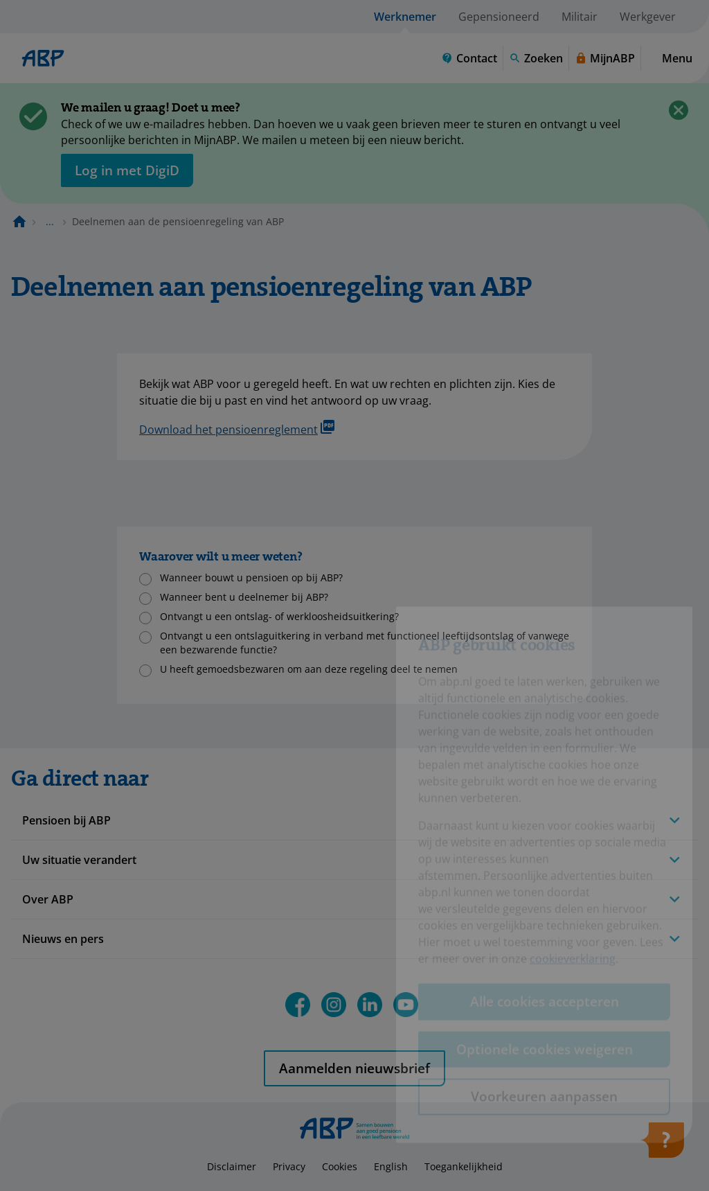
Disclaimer (231, 1166)
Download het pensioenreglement (236, 428)
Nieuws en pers (63, 938)
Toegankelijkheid (463, 1166)
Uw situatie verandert (79, 859)
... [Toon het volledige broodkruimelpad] (50, 221)
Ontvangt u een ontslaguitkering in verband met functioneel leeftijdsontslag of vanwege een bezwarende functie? (364, 642)
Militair (580, 16)
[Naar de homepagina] (19, 221)
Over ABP (47, 899)
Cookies (339, 1166)
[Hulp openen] (662, 1144)
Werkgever (648, 16)
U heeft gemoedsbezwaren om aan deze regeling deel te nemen (309, 669)
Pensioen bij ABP (66, 820)
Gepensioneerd (498, 16)
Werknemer (405, 16)
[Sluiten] (678, 110)
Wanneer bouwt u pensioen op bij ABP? (251, 577)
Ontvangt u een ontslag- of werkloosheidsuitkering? (279, 616)
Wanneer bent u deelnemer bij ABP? (244, 596)
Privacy (289, 1166)
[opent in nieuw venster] (127, 170)
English (391, 1166)
